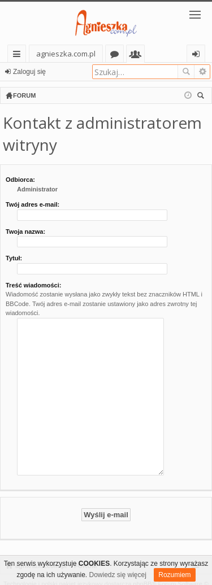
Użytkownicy (137, 56)
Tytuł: (14, 258)
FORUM (85, 550)
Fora (116, 56)
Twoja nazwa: (25, 231)
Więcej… (18, 56)
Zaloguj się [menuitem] (198, 56)
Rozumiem (174, 575)
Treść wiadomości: (33, 285)
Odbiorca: (20, 179)
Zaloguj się (29, 72)
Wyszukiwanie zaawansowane (202, 71)
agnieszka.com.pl (66, 54)
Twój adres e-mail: (32, 204)
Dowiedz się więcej (117, 575)
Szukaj (186, 71)
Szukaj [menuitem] (202, 97)
